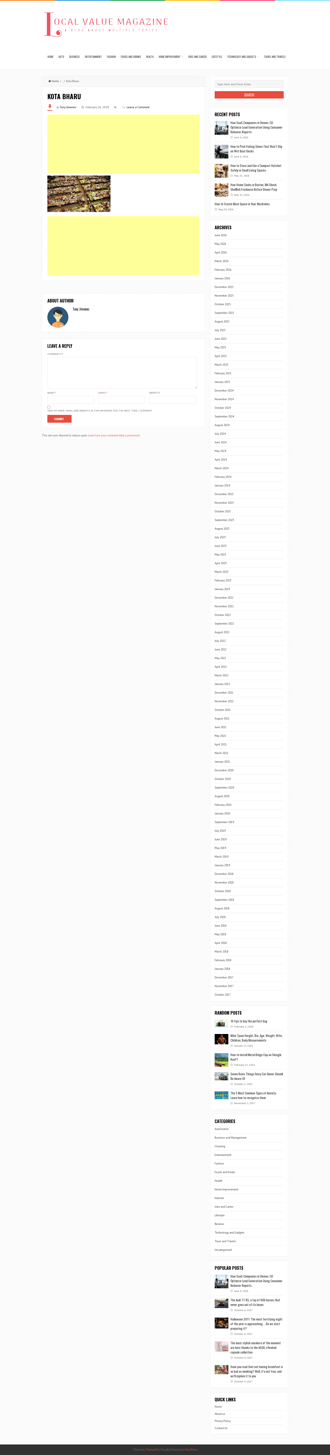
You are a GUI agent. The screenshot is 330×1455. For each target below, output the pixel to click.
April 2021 (221, 744)
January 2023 (222, 589)
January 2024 (222, 485)
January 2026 (222, 278)
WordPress (191, 1449)
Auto (61, 57)
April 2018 (221, 943)
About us (220, 1414)
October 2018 (223, 891)
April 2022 (221, 667)
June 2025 (220, 339)
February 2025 (223, 373)
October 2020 (223, 779)
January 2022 (222, 684)
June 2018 (220, 925)
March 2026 (221, 261)
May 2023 (220, 554)
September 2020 (224, 787)
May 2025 (220, 347)
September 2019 (224, 822)
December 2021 (224, 692)
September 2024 (224, 416)
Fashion (111, 57)
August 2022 (222, 632)
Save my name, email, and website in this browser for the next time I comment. (100, 415)
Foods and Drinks (131, 57)
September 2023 (224, 520)
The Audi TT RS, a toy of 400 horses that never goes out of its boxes (255, 1302)
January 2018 (222, 969)
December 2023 (224, 494)
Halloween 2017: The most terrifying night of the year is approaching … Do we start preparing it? (256, 1324)
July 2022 (220, 641)
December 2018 (224, 874)
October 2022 (223, 615)
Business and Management (230, 1137)
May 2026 (220, 244)
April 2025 (221, 356)
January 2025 (222, 382)
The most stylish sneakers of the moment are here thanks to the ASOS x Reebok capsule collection (255, 1347)
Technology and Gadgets (241, 57)
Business (74, 57)
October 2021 (223, 710)
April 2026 (221, 252)
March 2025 (221, 364)
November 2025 (224, 295)
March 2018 (221, 951)
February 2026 (223, 270)
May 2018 (220, 934)
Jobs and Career (197, 57)
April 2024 (221, 459)
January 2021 (222, 761)
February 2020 (223, 805)
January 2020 (222, 813)
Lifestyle (217, 57)
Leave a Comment (138, 107)
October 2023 (223, 511)
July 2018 (220, 917)
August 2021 (222, 718)
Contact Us (221, 1428)
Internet (219, 1198)
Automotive (222, 1129)
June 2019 (220, 839)
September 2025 (224, 313)
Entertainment (93, 57)
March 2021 (221, 753)
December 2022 (224, 598)
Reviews (219, 1224)
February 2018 (223, 960)
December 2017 (224, 977)
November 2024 (224, 399)
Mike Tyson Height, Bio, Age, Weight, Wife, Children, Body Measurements (256, 1037)
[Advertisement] (123, 144)
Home (50, 57)
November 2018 (224, 882)
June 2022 (220, 649)
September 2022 (224, 623)
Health (150, 57)
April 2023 (221, 563)
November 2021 (224, 701)
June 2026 (220, 235)
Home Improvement (170, 57)
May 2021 (220, 736)
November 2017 (224, 986)
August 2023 (222, 528)
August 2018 (222, 908)
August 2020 (222, 796)
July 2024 (220, 434)
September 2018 (224, 900)
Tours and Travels (275, 57)
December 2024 (224, 390)
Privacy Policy (223, 1421)
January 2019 (222, 865)
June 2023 (220, 546)
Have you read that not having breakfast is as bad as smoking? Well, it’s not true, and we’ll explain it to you (256, 1371)
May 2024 (220, 451)
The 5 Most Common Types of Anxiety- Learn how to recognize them (253, 1095)
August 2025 (222, 321)
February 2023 (223, 580)
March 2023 (221, 572)
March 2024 (221, 468)
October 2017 (223, 995)
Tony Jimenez (68, 107)
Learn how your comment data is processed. (114, 440)
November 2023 (224, 503)
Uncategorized (223, 1250)
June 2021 (220, 727)
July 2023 (220, 537)
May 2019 (220, 848)
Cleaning (220, 1146)
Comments (55, 354)
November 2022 (224, 606)
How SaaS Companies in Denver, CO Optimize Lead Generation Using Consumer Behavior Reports (256, 127)
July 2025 (220, 330)
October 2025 (223, 304)
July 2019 (220, 831)
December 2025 (224, 287)
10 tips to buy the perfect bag (248, 1021)
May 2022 (220, 658)
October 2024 (223, 408)
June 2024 (220, 442)
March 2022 (221, 675)
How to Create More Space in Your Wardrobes (242, 203)
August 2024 (222, 425)
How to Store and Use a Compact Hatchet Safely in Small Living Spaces (255, 167)
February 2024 (223, 477)
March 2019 (221, 856)
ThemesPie (152, 1449)
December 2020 (224, 770)
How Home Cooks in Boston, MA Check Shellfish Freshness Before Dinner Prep (253, 187)
